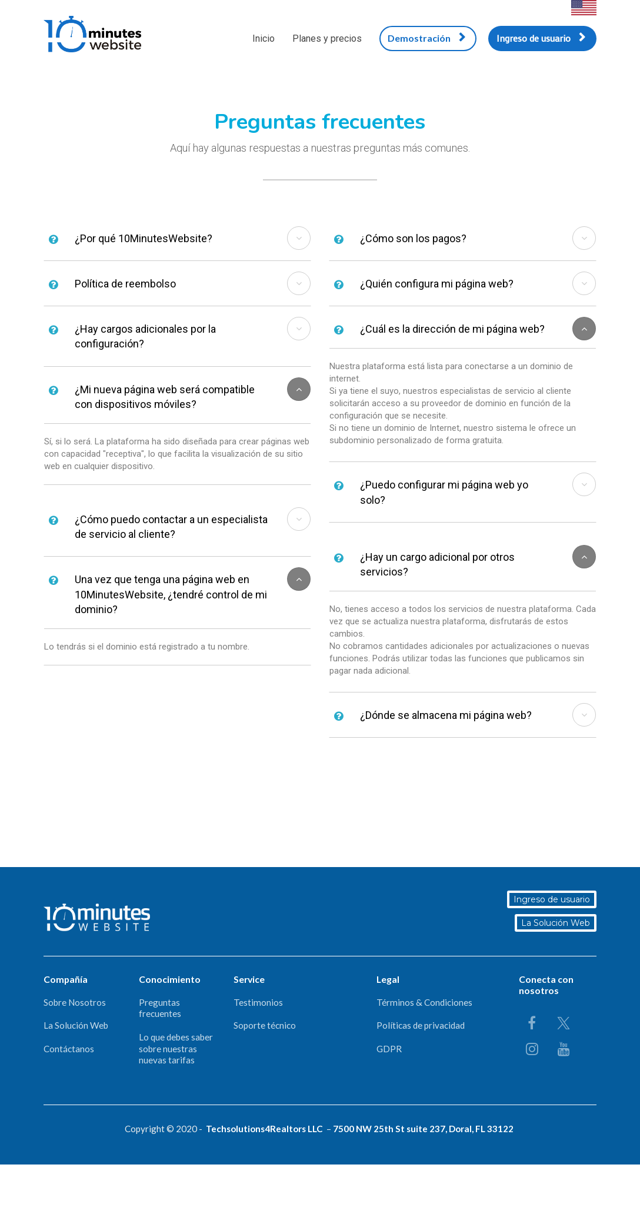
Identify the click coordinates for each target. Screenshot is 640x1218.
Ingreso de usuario (540, 38)
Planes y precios (327, 38)
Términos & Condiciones (424, 1002)
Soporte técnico (265, 1025)
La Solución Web (556, 923)
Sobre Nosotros (75, 1002)
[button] (299, 238)
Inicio (263, 38)
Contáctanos (69, 1048)
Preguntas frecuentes (160, 1008)
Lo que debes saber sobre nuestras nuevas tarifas (176, 1048)
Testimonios (258, 1002)
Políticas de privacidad (420, 1025)
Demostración (426, 38)
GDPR (389, 1048)
